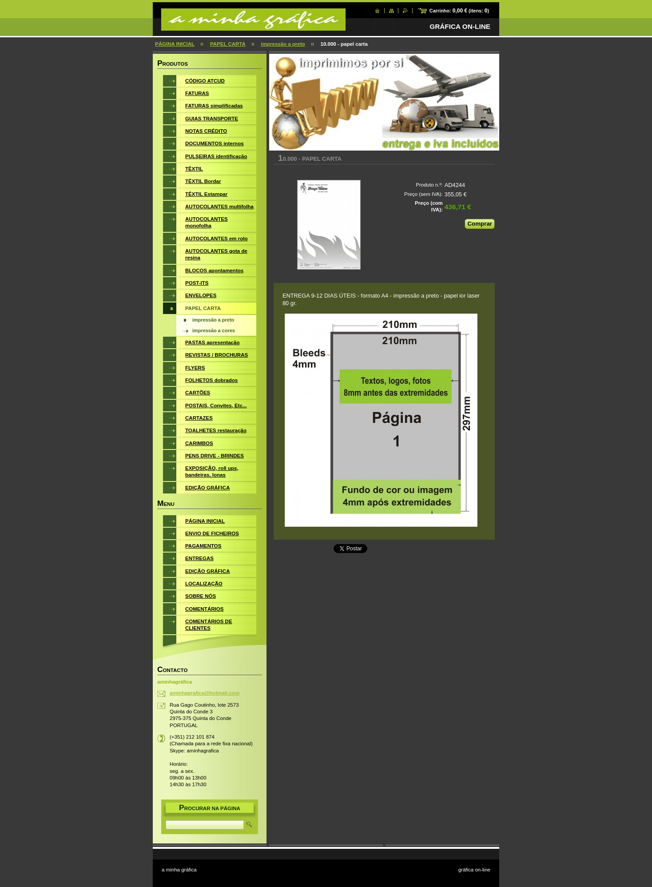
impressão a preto (283, 44)
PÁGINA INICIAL (175, 44)
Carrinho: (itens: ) (459, 10)
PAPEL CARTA (228, 44)
